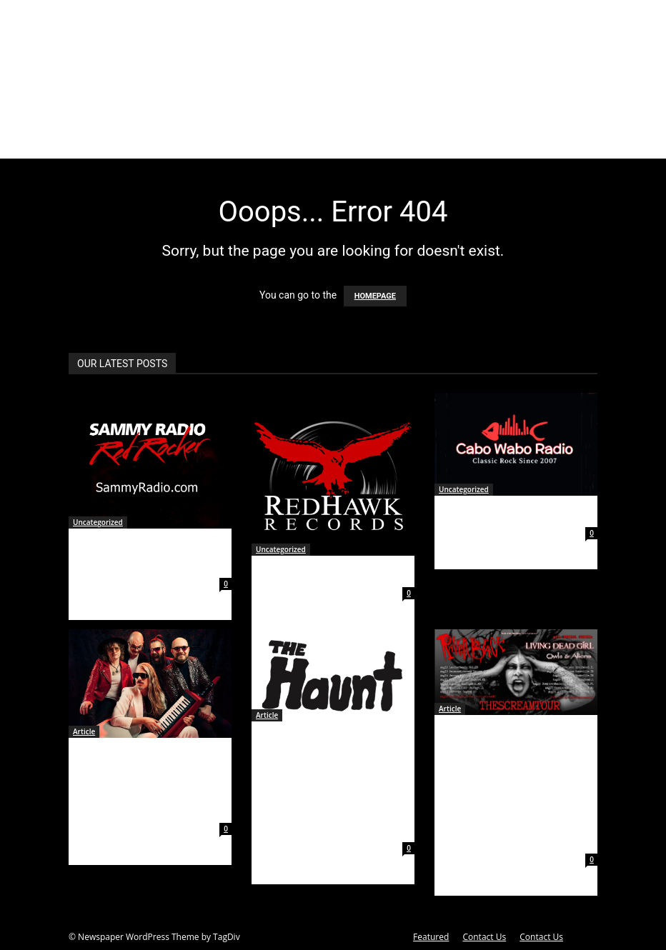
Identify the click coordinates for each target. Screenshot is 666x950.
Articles (181, 141)
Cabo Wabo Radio (493, 513)
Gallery (319, 141)
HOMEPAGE (375, 296)
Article (84, 731)
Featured (431, 937)
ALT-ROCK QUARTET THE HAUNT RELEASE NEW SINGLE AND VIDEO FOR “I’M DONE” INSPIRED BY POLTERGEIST (327, 784)
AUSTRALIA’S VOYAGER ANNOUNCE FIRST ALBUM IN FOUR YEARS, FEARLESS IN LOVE (150, 782)
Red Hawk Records (314, 573)
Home (87, 141)
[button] (580, 142)
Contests (464, 141)
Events (238, 141)
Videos (363, 141)
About (125, 141)
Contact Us (484, 937)
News (277, 141)
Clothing (410, 141)
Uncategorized (98, 522)
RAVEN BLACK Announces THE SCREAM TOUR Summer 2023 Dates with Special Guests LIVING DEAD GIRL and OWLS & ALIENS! (514, 786)
